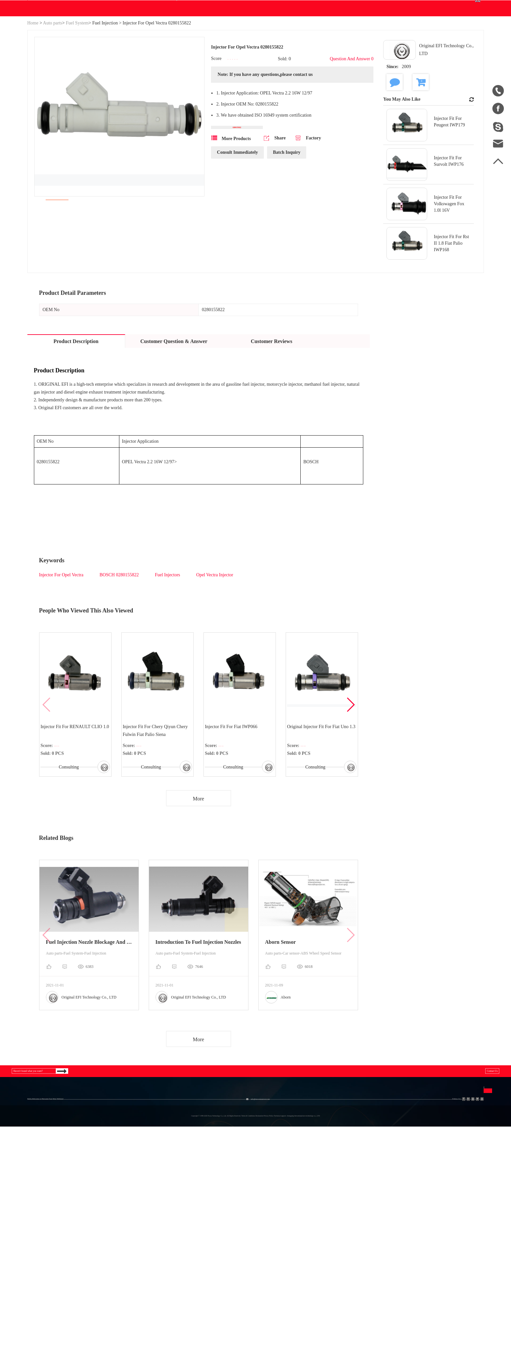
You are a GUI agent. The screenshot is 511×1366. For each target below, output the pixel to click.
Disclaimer (254, 1236)
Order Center (426, 38)
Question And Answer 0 (351, 121)
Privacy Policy (258, 1247)
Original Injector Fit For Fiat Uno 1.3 (320, 794)
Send (415, 1265)
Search (325, 38)
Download (195, 70)
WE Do (158, 70)
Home (32, 85)
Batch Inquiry (286, 223)
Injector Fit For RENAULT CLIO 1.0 (73, 794)
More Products (231, 209)
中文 (298, 1212)
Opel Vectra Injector (214, 636)
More (198, 866)
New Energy (90, 1259)
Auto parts (52, 85)
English (466, 38)
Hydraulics (88, 1212)
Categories (96, 1195)
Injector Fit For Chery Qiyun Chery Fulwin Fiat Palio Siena (157, 794)
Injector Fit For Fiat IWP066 (233, 790)
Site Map (36, 1236)
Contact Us (286, 70)
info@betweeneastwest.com (162, 7)
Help (254, 70)
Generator (87, 1236)
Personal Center (376, 38)
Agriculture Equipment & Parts (165, 1212)
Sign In (391, 6)
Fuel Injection (105, 85)
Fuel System (77, 85)
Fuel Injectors (167, 636)
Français (301, 1247)
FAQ (248, 1212)
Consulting (67, 831)
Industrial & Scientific (100, 1224)
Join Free (415, 6)
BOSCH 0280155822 (119, 636)
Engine (140, 1224)
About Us (42, 1195)
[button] (350, 769)
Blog (229, 70)
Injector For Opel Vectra (62, 636)
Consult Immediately (237, 223)
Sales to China (42, 1259)
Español (301, 1236)
